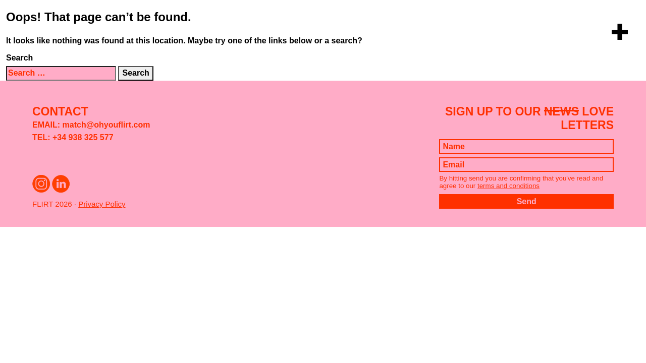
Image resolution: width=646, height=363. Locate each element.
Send (526, 201)
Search (19, 57)
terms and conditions (508, 186)
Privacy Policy (101, 204)
